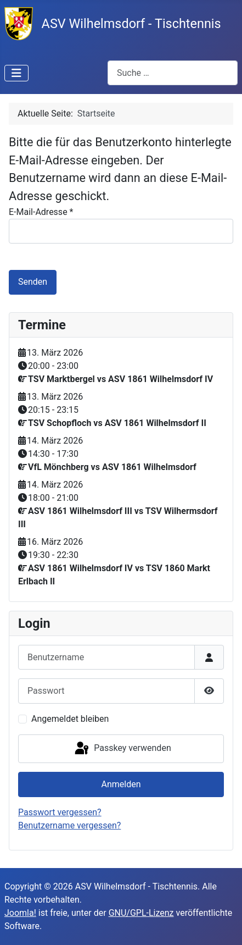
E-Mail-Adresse (41, 212)
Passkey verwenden (122, 748)
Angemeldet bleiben (70, 719)
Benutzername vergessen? (69, 825)
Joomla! (20, 913)
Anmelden (120, 784)
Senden (32, 282)
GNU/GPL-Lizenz (141, 913)
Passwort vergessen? (60, 812)
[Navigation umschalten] (16, 73)
